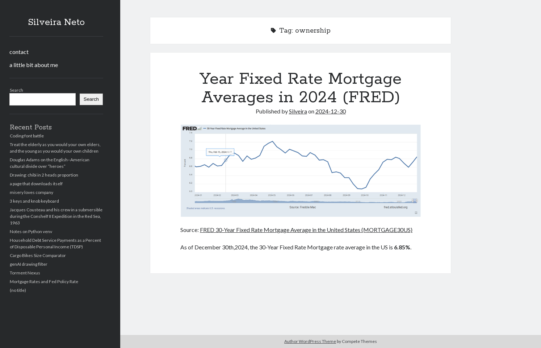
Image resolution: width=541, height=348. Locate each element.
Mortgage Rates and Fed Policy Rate (44, 281)
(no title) (18, 290)
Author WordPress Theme (310, 341)
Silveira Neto (56, 22)
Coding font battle (27, 135)
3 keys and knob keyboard (34, 201)
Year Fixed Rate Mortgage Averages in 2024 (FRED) (301, 88)
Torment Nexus (25, 273)
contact (19, 51)
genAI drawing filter (28, 264)
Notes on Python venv (31, 231)
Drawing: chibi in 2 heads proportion (44, 175)
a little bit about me (33, 64)
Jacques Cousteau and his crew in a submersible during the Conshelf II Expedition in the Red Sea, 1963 (56, 216)
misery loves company (31, 192)
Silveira (298, 111)
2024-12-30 (330, 111)
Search (16, 90)
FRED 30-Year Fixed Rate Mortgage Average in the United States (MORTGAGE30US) (306, 229)
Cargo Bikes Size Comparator (38, 255)
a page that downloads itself (36, 183)
